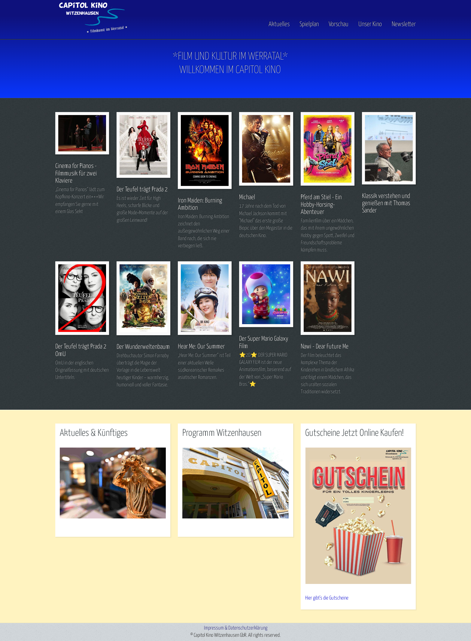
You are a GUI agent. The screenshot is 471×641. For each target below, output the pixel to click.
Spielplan (309, 24)
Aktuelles (279, 24)
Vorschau (338, 24)
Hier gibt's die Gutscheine (326, 598)
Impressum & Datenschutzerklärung (235, 628)
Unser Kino (370, 24)
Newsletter (404, 24)
